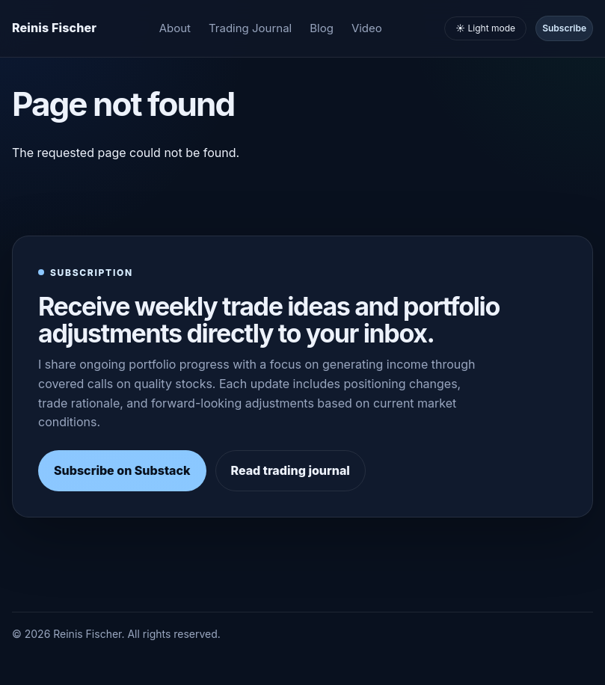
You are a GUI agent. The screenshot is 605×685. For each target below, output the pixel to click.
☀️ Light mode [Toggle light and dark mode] (485, 28)
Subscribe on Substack (122, 470)
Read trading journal (290, 470)
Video (366, 28)
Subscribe (564, 28)
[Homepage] (54, 28)
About (175, 28)
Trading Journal (250, 28)
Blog (322, 28)
